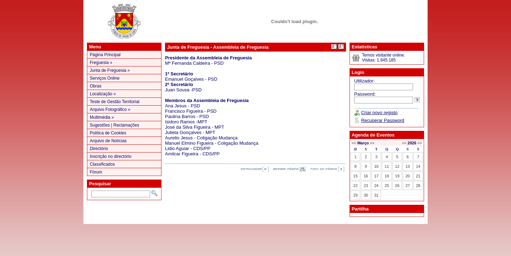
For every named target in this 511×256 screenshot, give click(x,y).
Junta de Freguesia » (110, 70)
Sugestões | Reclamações (114, 125)
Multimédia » (102, 117)
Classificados (102, 164)
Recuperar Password (382, 120)
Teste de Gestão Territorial (114, 101)
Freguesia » (101, 62)
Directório (99, 148)
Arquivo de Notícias (108, 140)
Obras (95, 86)
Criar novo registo (379, 112)
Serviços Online (105, 78)
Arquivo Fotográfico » (110, 109)
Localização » (103, 93)
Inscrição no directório (110, 156)
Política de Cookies (108, 132)
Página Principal (105, 54)
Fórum (96, 172)
